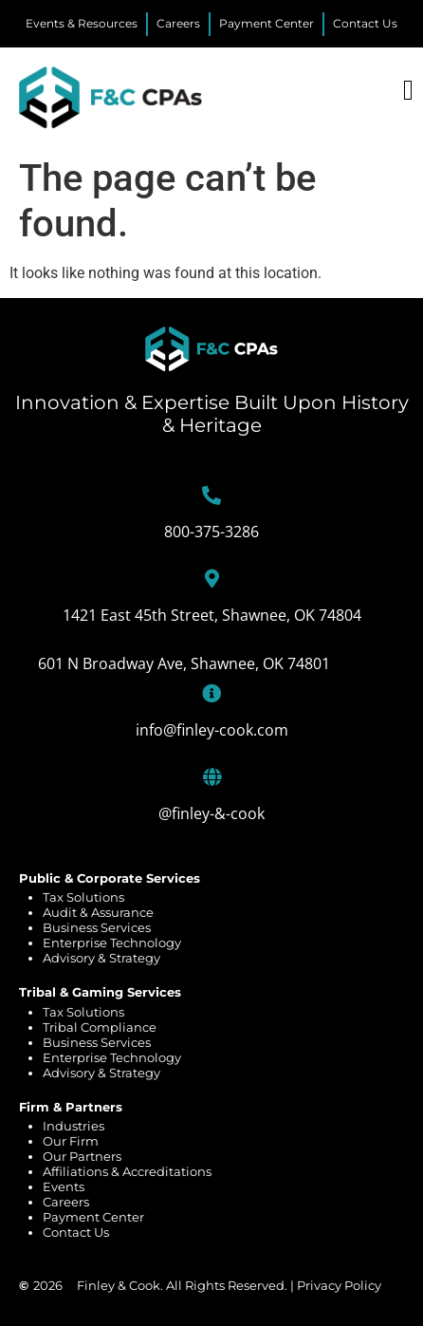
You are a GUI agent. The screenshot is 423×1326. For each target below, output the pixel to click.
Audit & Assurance (98, 912)
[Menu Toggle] (408, 90)
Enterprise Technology (112, 942)
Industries (73, 1125)
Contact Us (76, 1232)
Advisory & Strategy (101, 957)
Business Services (97, 927)
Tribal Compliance (99, 1027)
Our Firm (71, 1141)
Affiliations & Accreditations (127, 1171)
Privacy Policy (339, 1285)
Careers (66, 1201)
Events (63, 1186)
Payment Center (93, 1216)
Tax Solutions (83, 897)
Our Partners (82, 1156)
